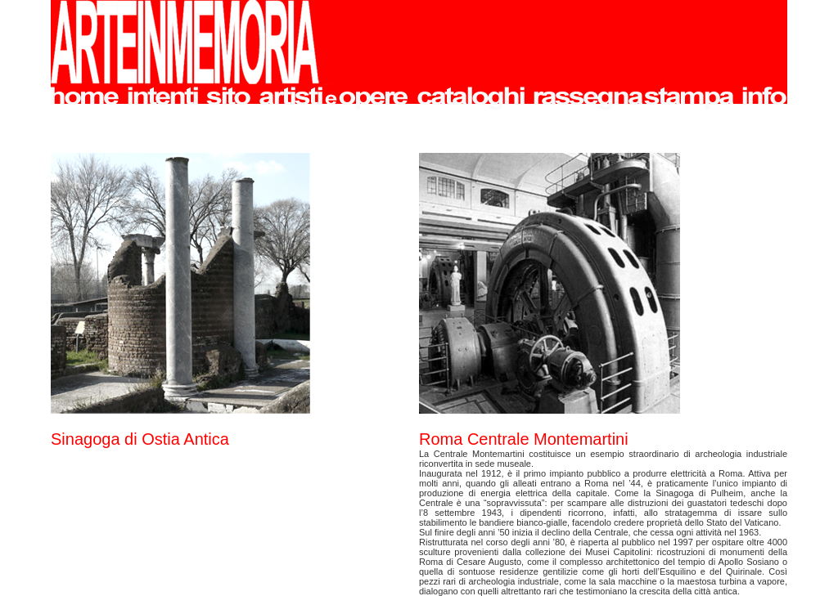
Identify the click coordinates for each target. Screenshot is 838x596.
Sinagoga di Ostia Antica (140, 439)
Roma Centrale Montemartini (523, 439)
